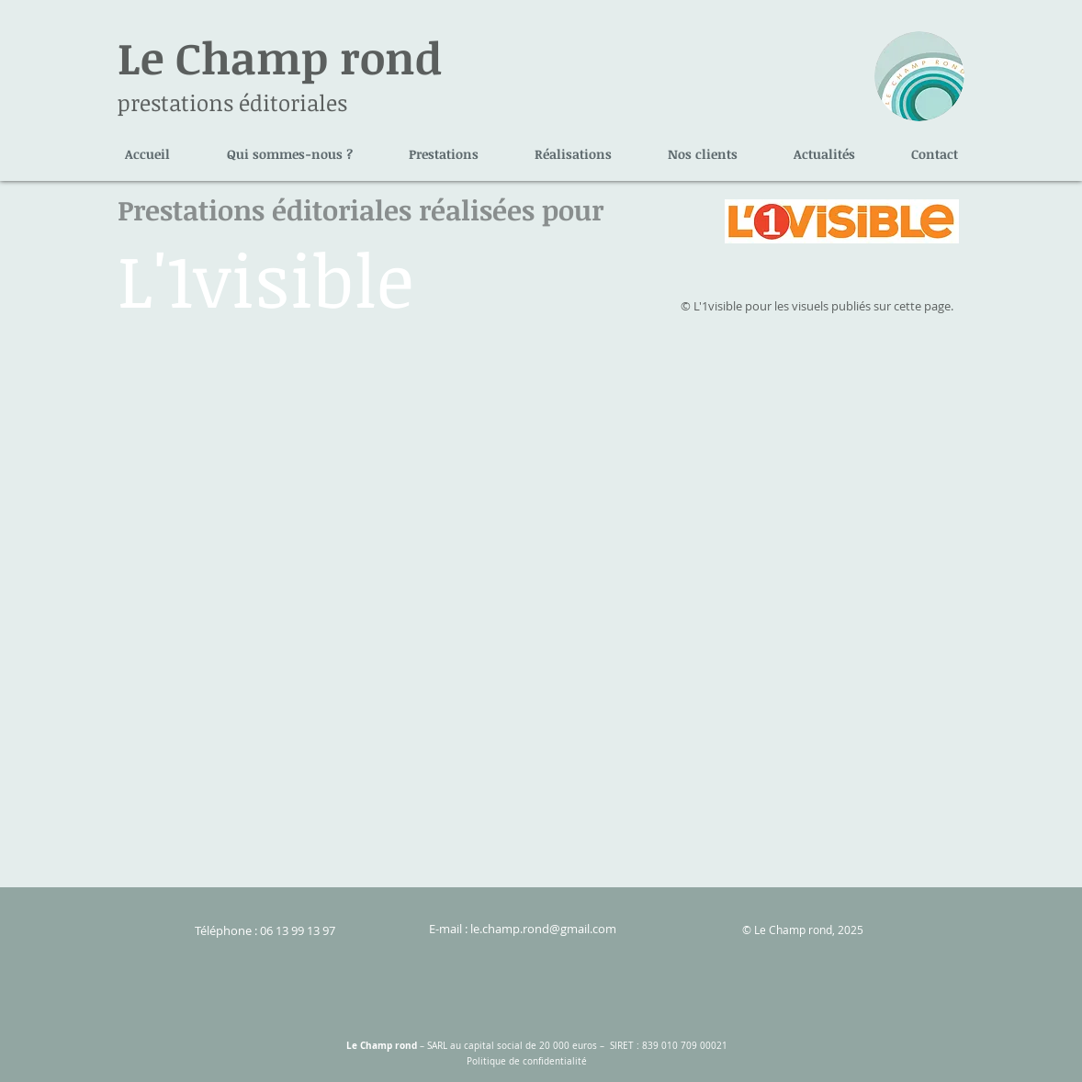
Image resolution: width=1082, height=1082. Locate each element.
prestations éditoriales (232, 102)
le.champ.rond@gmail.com (543, 928)
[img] (238, 456)
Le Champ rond (280, 57)
